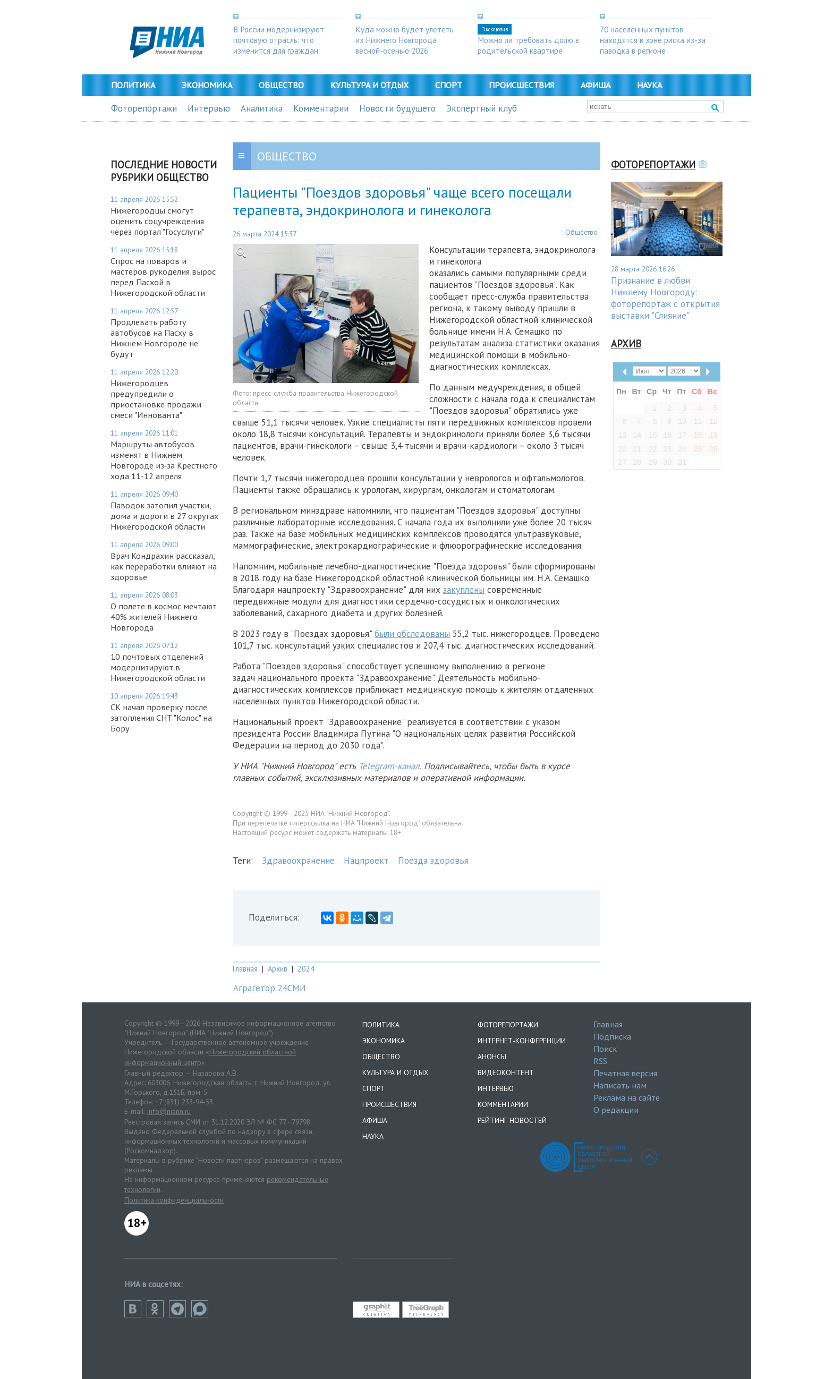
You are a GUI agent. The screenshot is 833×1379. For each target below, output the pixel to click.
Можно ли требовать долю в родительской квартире (528, 45)
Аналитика (262, 108)
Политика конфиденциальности (174, 1200)
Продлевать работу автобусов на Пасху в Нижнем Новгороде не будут (154, 338)
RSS (600, 1060)
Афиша (595, 85)
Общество (281, 85)
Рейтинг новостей (512, 1120)
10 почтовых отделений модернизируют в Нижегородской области (157, 667)
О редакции (616, 1109)
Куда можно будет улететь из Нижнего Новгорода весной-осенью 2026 (404, 40)
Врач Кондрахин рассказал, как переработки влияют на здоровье (163, 566)
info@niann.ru (169, 1111)
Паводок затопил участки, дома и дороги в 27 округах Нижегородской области (164, 516)
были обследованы (412, 634)
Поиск (605, 1048)
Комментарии (320, 108)
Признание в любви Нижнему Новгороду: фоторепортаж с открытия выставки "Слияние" (665, 298)
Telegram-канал (389, 766)
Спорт (448, 85)
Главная (245, 969)
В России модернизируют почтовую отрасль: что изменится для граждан (278, 40)
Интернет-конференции (522, 1040)
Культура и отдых (369, 85)
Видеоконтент (506, 1072)
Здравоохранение (298, 860)
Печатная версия (625, 1073)
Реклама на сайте (626, 1097)
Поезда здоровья (433, 860)
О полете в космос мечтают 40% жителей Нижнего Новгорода (163, 617)
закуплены (463, 589)
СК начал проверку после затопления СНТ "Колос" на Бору (161, 718)
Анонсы (492, 1056)
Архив (277, 969)
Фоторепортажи (144, 108)
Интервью (209, 108)
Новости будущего (397, 108)
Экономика (207, 85)
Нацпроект (366, 860)
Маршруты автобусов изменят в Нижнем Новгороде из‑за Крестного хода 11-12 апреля (163, 460)
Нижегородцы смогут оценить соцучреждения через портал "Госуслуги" (159, 221)
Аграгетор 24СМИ (269, 988)
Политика (133, 85)
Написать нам (620, 1085)
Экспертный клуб (481, 108)
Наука (649, 85)
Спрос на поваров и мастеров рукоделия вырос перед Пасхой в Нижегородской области (163, 277)
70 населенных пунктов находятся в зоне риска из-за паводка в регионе (653, 40)
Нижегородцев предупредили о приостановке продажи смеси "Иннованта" (155, 399)
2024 (306, 969)
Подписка (612, 1036)
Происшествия (521, 85)
